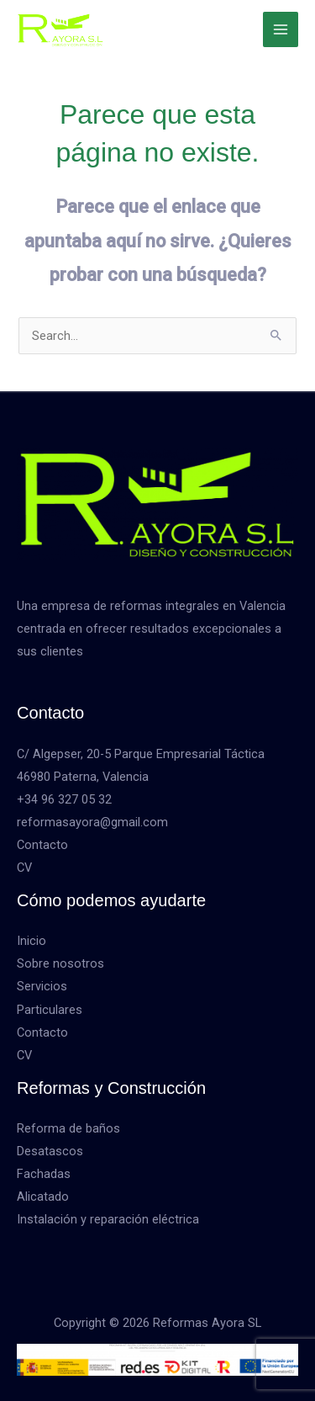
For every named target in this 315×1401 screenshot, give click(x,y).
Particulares (49, 1009)
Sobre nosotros (60, 963)
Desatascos (50, 1151)
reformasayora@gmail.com (92, 822)
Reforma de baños (68, 1128)
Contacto (42, 844)
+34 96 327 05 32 (64, 799)
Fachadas (44, 1173)
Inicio (31, 940)
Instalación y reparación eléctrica (108, 1219)
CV (24, 867)
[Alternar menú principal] (280, 29)
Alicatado (43, 1196)
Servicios (42, 986)
